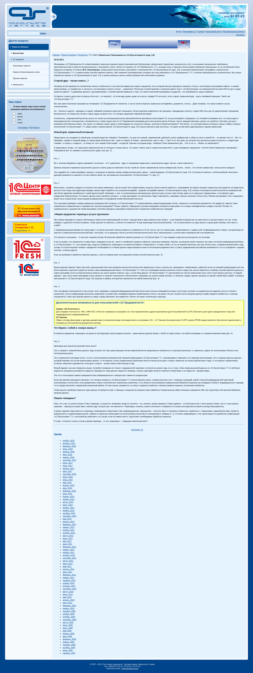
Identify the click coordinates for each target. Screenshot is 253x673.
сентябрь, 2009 (69, 619)
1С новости (18, 59)
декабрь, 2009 (69, 611)
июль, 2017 (68, 463)
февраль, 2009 (69, 639)
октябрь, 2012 (69, 533)
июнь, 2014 (68, 505)
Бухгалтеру (18, 53)
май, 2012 (67, 541)
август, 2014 (68, 502)
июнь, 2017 (68, 466)
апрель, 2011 (68, 569)
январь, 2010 (68, 608)
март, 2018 (67, 454)
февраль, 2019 (69, 446)
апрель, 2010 (68, 600)
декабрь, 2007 (69, 653)
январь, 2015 (68, 496)
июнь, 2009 (68, 628)
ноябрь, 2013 (68, 510)
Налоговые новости (21, 66)
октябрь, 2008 (69, 647)
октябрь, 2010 (69, 586)
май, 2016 (67, 482)
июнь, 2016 (68, 480)
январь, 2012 (68, 550)
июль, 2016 (68, 477)
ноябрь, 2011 (68, 552)
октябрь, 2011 (69, 555)
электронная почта (130, 668)
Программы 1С (189, 31)
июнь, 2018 (68, 449)
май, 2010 (67, 597)
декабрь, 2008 (69, 645)
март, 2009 (67, 636)
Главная (56, 55)
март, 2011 (67, 572)
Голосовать (23, 127)
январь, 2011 (68, 578)
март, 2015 (67, 494)
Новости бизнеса (20, 47)
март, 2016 (67, 488)
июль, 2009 (68, 625)
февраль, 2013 (69, 524)
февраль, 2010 (69, 605)
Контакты (240, 35)
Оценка (201, 31)
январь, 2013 (68, 527)
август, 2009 (68, 622)
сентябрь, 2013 (69, 516)
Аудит (178, 31)
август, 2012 (68, 536)
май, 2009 (67, 631)
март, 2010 (67, 603)
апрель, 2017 (68, 468)
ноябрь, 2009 (68, 614)
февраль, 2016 (69, 491)
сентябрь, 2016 (69, 474)
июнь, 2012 (68, 538)
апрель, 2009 (68, 633)
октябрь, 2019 (69, 443)
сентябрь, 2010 (69, 589)
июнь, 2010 (68, 594)
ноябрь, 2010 (68, 583)
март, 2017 (67, 471)
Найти (43, 33)
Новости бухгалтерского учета (26, 72)
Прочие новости (20, 78)
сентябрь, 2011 (69, 558)
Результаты (35, 127)
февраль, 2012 (69, 547)
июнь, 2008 (68, 650)
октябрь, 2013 (69, 513)
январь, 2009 (68, 642)
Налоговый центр (213, 31)
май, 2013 (67, 519)
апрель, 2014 (68, 508)
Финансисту (18, 85)
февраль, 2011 (69, 575)
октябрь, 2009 (69, 617)
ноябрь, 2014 (68, 499)
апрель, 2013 (68, 522)
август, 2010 (68, 591)
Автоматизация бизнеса (234, 31)
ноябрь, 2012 (68, 530)
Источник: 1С (137, 430)
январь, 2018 (68, 457)
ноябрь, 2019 (68, 440)
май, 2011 (67, 566)
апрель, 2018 (68, 452)
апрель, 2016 (68, 485)
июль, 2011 (68, 564)
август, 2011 (68, 561)
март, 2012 (67, 544)
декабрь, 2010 (69, 580)
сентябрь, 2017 (69, 460)
